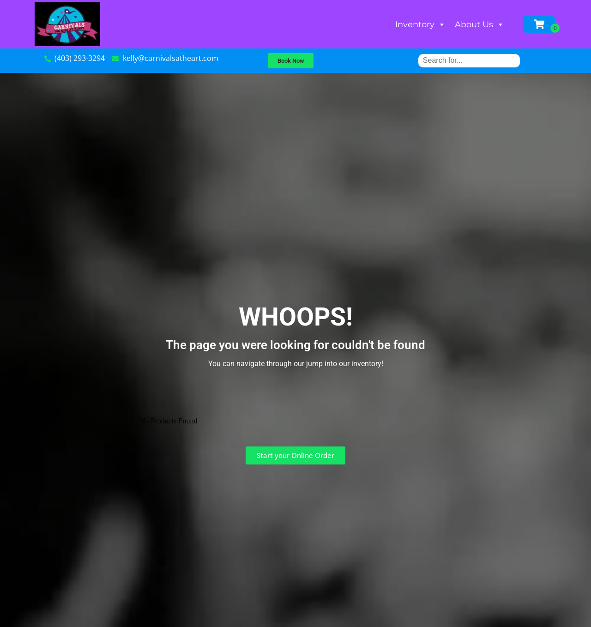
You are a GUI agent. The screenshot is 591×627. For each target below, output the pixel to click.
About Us (479, 24)
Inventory (420, 24)
